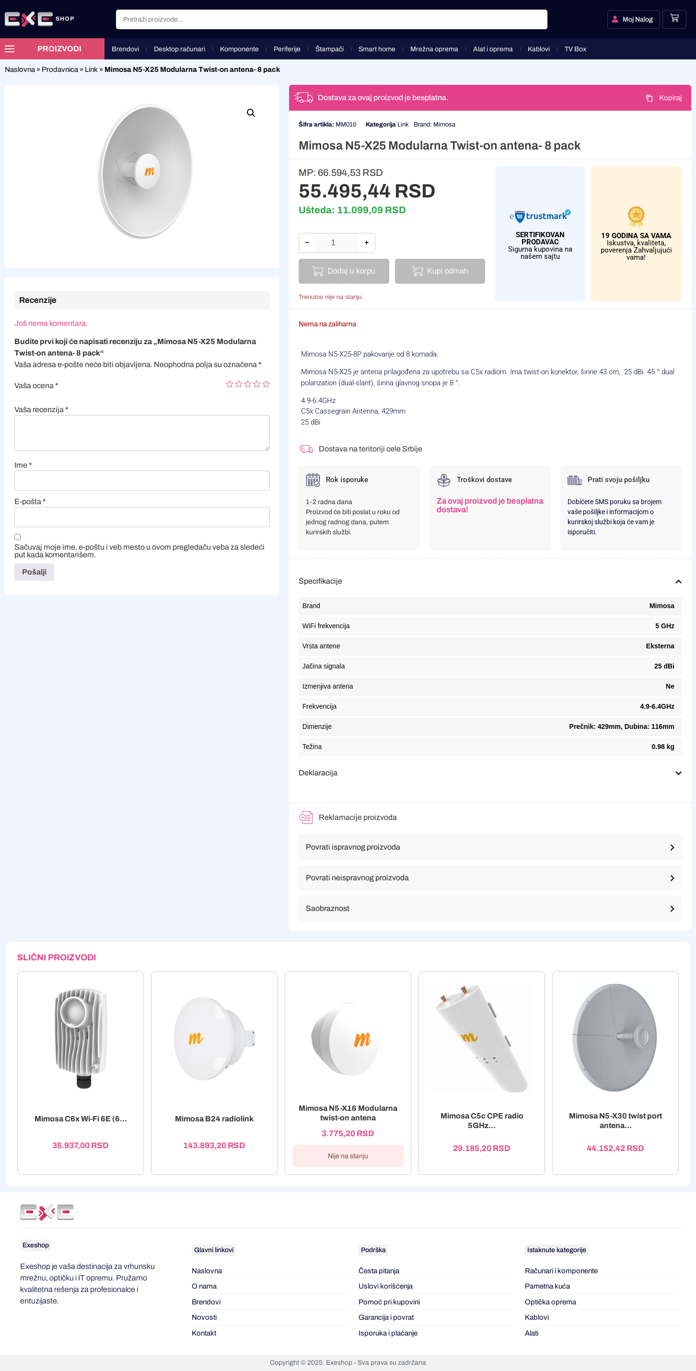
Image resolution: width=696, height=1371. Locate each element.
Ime (23, 465)
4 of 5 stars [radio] (257, 384)
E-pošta (30, 502)
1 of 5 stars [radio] (229, 384)
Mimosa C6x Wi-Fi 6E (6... (81, 1119)
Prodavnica (60, 69)
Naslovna (20, 69)
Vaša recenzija (41, 410)
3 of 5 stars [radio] (248, 384)
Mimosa (444, 124)
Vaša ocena (36, 386)
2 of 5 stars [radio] (239, 384)
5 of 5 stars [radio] (266, 384)
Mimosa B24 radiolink (214, 1119)
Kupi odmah (447, 271)
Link (91, 69)
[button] (251, 113)
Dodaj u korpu (351, 271)
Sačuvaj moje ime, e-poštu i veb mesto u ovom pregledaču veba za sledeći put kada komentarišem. (139, 551)
